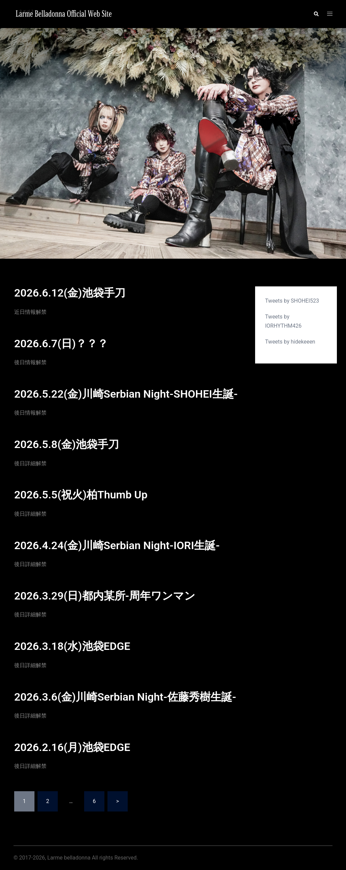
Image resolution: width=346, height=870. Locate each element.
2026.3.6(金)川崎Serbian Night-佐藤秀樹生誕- (125, 696)
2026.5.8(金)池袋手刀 (66, 444)
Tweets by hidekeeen (290, 341)
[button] (316, 14)
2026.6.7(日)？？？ (61, 343)
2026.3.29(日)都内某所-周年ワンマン (104, 595)
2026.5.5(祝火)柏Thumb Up (80, 494)
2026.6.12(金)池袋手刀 (69, 292)
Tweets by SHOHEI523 (292, 301)
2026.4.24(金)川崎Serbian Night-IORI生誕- (117, 545)
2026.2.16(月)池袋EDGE (72, 747)
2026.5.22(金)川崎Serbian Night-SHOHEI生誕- (126, 393)
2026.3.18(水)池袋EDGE (72, 646)
